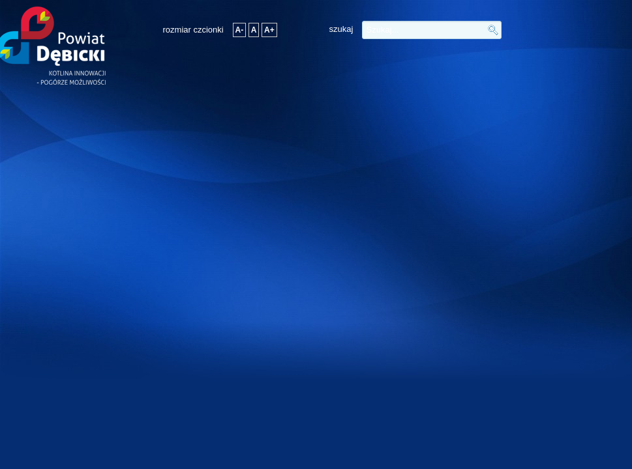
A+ (269, 30)
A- (239, 30)
